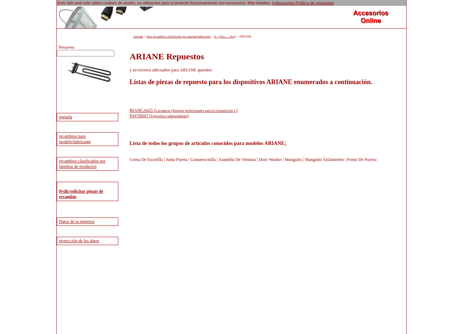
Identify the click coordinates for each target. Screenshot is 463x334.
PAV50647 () (159, 115)
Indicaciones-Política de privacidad (303, 3)
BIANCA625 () (183, 110)
